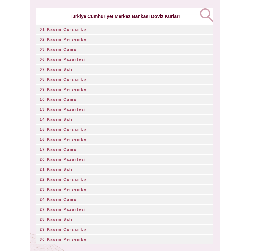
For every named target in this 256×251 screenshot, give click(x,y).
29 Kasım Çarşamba (63, 229)
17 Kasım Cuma (58, 149)
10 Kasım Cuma (58, 99)
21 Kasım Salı (56, 169)
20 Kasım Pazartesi (63, 159)
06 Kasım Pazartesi (63, 59)
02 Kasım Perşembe (63, 39)
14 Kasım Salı (56, 119)
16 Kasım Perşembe (63, 139)
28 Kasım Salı (56, 219)
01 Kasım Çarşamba (63, 29)
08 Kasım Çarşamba (63, 79)
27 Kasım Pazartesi (63, 209)
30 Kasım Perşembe (63, 239)
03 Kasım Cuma (58, 49)
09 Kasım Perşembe (63, 89)
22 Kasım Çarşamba (63, 179)
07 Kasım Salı (56, 69)
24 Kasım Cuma (58, 199)
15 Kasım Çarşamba (63, 129)
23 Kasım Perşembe (63, 189)
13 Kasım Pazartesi (63, 109)
